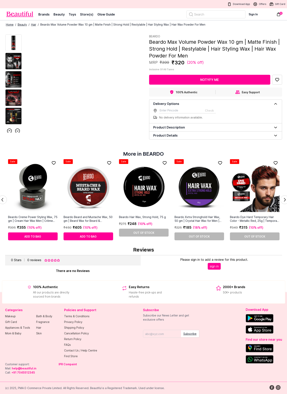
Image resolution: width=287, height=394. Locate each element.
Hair (33, 24)
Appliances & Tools (17, 327)
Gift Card (277, 4)
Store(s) (86, 14)
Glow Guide (106, 14)
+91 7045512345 (23, 372)
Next (17, 131)
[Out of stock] (144, 233)
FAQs (67, 344)
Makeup (10, 316)
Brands (44, 14)
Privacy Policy (73, 322)
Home (10, 24)
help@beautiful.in (24, 368)
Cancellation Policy (76, 333)
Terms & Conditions (77, 316)
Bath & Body (44, 316)
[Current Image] (13, 42)
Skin (39, 333)
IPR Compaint (68, 364)
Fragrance (43, 322)
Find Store (71, 356)
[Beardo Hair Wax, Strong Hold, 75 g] (144, 187)
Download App (238, 4)
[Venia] (19, 14)
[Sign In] (256, 14)
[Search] (215, 14)
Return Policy (72, 339)
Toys (72, 14)
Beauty (59, 14)
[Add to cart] (33, 236)
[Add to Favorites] (277, 80)
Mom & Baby (13, 333)
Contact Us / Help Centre (80, 350)
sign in (214, 266)
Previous (9, 131)
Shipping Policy (74, 327)
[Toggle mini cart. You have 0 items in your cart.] (278, 14)
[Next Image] (13, 61)
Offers (259, 4)
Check (209, 110)
